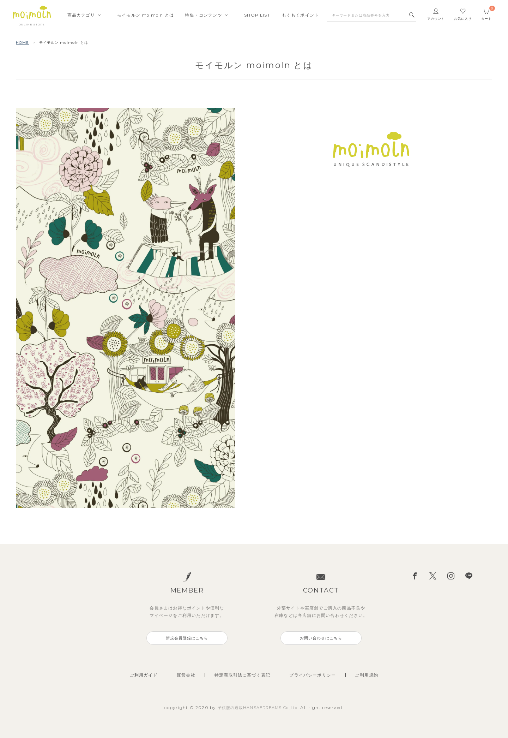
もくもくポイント (300, 15)
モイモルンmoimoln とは (145, 15)
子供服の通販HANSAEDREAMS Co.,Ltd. (259, 707)
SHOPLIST (257, 15)
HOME (22, 42)
